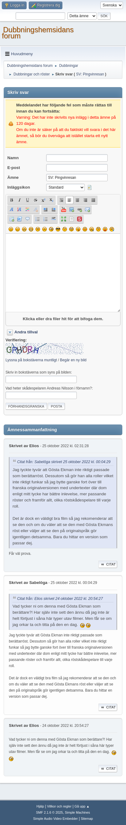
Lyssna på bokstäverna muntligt (31, 360)
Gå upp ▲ (82, 806)
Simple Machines (77, 812)
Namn (13, 157)
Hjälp (40, 806)
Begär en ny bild (73, 360)
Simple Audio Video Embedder (55, 818)
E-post (13, 167)
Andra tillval (26, 332)
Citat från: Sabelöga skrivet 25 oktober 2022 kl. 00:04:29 (63, 462)
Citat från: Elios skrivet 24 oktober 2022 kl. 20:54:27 (60, 599)
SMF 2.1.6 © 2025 (49, 812)
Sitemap (87, 818)
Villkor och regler (59, 806)
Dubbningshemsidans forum (38, 32)
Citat (108, 564)
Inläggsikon (18, 187)
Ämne (13, 177)
